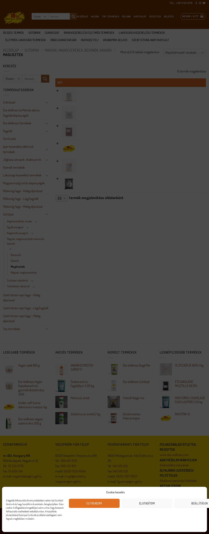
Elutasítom (147, 503)
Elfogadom (94, 503)
